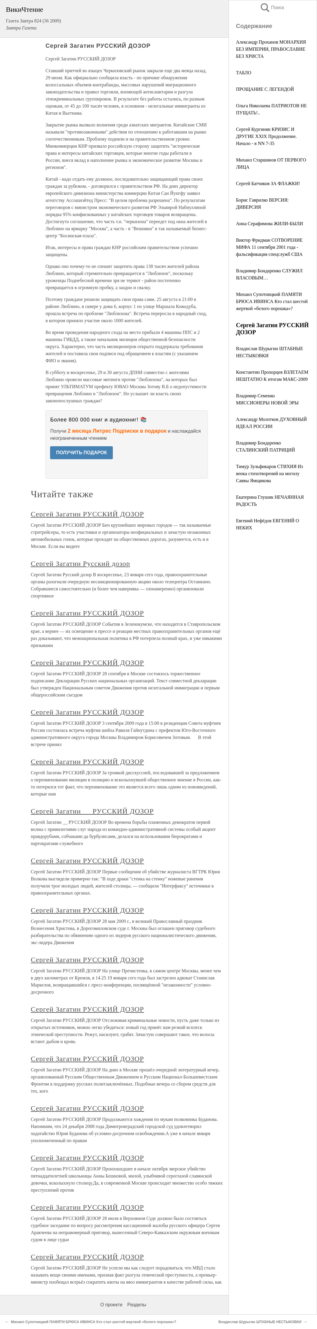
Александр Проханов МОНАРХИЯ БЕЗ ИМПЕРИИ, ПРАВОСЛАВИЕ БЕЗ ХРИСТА (271, 49)
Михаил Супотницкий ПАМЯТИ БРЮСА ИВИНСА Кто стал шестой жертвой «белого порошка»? (272, 301)
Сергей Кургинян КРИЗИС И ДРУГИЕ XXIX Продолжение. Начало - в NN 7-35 (266, 136)
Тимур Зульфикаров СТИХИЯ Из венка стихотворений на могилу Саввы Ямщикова (269, 473)
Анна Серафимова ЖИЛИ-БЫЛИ (269, 223)
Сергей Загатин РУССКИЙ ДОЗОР (87, 514)
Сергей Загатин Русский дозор (80, 563)
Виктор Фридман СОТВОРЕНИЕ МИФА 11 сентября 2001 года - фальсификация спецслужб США (269, 247)
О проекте (111, 1304)
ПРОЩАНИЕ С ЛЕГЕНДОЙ (265, 89)
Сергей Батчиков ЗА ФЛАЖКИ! (268, 183)
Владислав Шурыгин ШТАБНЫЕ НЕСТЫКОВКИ (259, 1322)
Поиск (272, 7)
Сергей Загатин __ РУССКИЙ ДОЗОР (92, 811)
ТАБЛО (243, 72)
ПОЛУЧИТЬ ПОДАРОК (81, 452)
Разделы (136, 1304)
